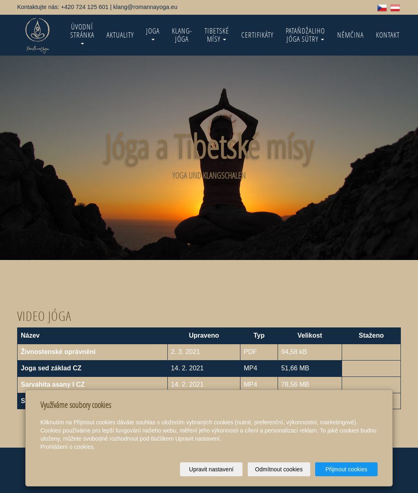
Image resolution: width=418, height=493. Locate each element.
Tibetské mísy (217, 35)
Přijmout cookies (346, 469)
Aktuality (120, 35)
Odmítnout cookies (279, 469)
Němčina (350, 35)
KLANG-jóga (182, 35)
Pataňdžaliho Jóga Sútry (305, 35)
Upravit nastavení (211, 469)
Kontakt (388, 35)
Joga (153, 33)
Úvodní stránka (82, 33)
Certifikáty (257, 35)
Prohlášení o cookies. (67, 447)
